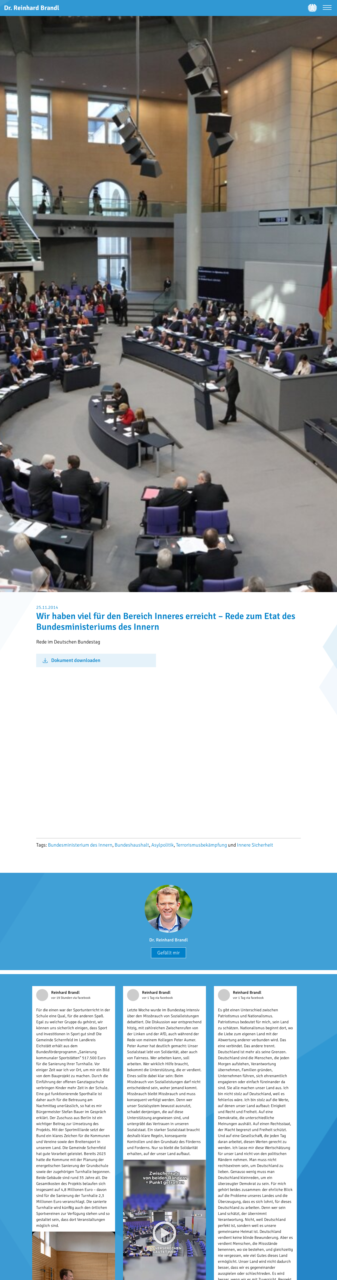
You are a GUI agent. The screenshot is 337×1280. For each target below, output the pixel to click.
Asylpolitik (162, 845)
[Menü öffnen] (327, 8)
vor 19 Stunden (62, 998)
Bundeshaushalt (132, 845)
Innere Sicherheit (255, 845)
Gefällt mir (168, 953)
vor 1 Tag (148, 998)
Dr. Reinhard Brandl (168, 940)
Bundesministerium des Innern (80, 845)
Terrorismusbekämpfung (201, 845)
